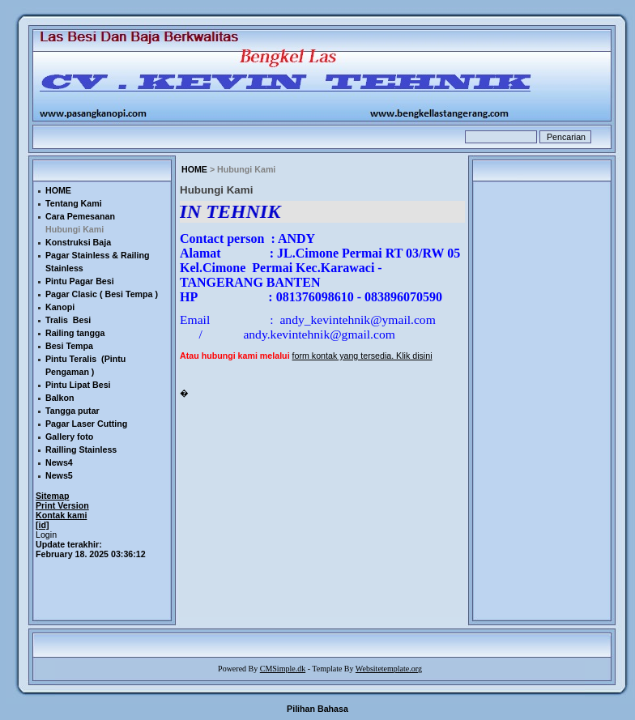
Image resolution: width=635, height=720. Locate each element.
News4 (59, 462)
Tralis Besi (68, 320)
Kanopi (60, 307)
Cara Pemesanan (80, 216)
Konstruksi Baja (78, 242)
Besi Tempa (69, 346)
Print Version (62, 505)
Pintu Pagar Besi (79, 281)
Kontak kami (61, 515)
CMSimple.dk (282, 668)
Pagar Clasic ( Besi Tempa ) (101, 294)
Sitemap (52, 496)
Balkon (60, 398)
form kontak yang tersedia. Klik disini (362, 355)
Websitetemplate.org (389, 668)
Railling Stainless (81, 449)
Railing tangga (74, 333)
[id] (42, 525)
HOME (194, 169)
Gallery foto (69, 436)
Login (46, 534)
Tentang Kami (73, 203)
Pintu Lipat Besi (78, 385)
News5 (59, 475)
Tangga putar (72, 410)
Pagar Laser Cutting (86, 423)
